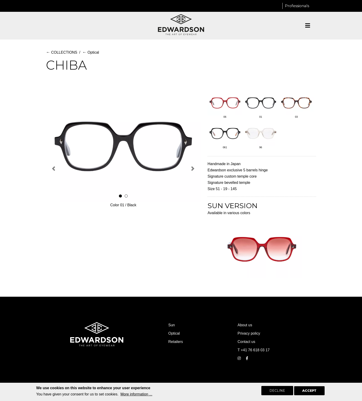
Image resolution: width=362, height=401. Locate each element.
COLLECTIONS (61, 52)
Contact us (246, 342)
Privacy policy (249, 333)
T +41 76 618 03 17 (254, 350)
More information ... (136, 395)
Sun (171, 325)
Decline (277, 391)
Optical (90, 52)
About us (245, 325)
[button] (53, 168)
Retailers (175, 342)
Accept (309, 391)
